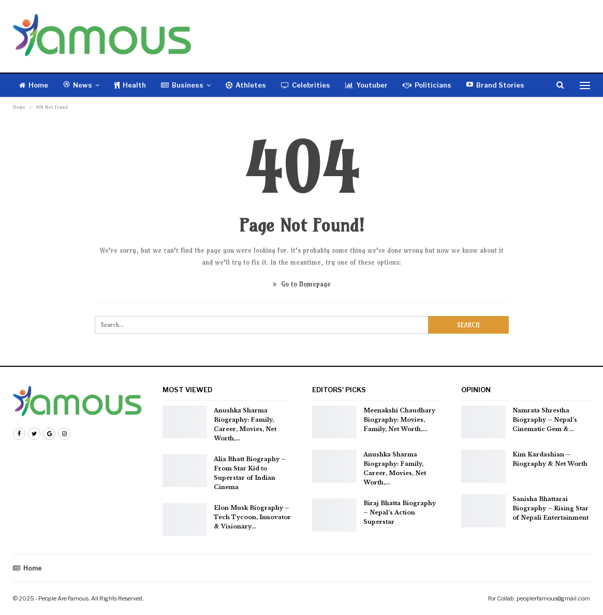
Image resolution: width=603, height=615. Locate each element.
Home (33, 85)
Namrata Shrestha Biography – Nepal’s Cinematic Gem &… (544, 420)
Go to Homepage (302, 284)
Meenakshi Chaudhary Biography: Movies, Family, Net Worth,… (399, 420)
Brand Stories (495, 85)
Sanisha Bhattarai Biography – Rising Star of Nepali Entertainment (550, 508)
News (77, 85)
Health (130, 85)
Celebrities (305, 85)
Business (182, 85)
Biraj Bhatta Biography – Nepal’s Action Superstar (399, 512)
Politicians (427, 85)
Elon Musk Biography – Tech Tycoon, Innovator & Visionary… (252, 517)
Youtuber (366, 85)
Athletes (246, 85)
